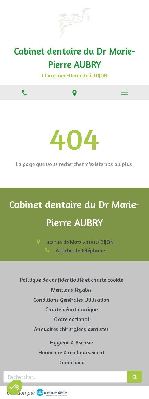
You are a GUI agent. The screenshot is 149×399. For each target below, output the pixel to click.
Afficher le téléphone (80, 250)
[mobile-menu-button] (124, 92)
